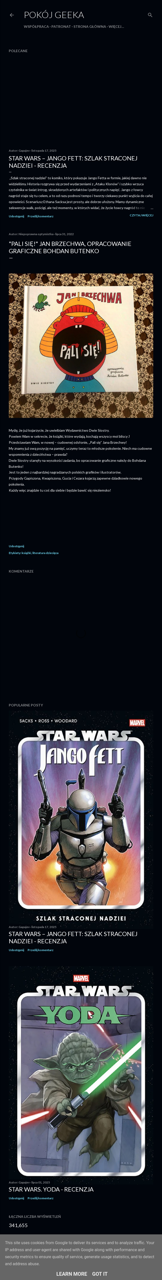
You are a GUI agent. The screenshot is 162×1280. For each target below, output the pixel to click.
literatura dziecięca (45, 553)
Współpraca (36, 26)
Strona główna (89, 26)
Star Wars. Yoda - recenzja (51, 1189)
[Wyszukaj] (150, 14)
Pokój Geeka (54, 14)
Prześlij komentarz (40, 216)
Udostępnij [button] (16, 216)
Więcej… (116, 26)
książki (26, 553)
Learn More (71, 1274)
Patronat (61, 26)
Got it (100, 1274)
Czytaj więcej (141, 215)
